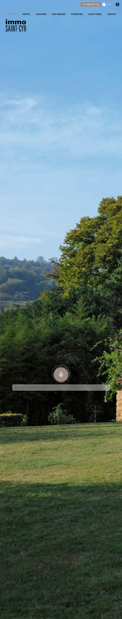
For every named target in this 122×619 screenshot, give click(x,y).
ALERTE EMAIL (95, 14)
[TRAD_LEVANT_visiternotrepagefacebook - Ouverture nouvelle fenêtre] (82, 4)
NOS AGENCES (58, 14)
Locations (41, 14)
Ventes (26, 14)
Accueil (12, 14)
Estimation (76, 14)
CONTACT (112, 14)
